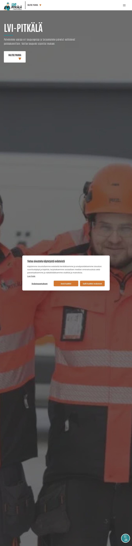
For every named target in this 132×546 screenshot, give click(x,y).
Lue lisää (31, 276)
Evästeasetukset (40, 283)
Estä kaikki (66, 283)
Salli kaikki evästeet (92, 283)
